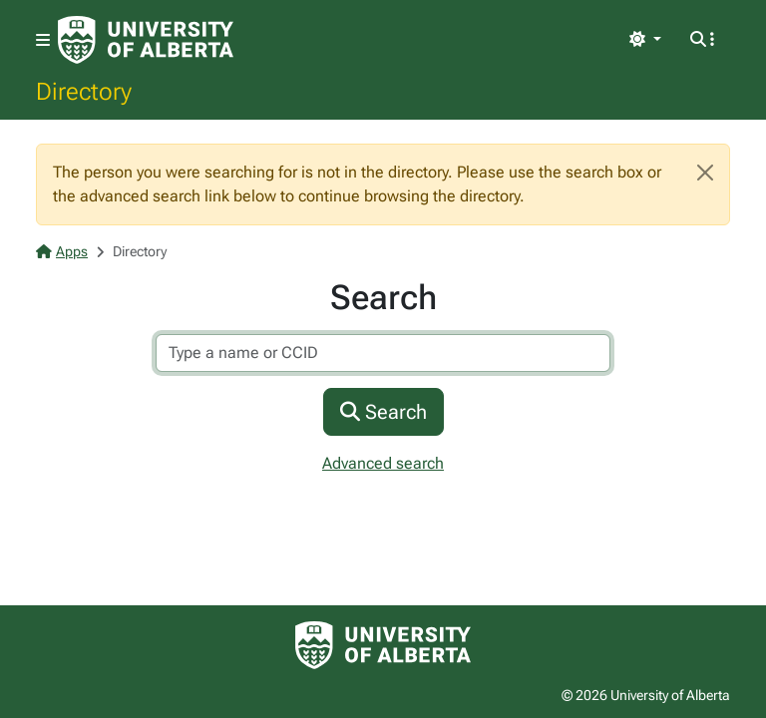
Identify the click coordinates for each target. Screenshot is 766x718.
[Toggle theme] (645, 40)
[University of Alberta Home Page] (145, 40)
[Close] (705, 172)
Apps (62, 251)
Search (383, 412)
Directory (84, 91)
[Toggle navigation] (43, 40)
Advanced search (383, 463)
